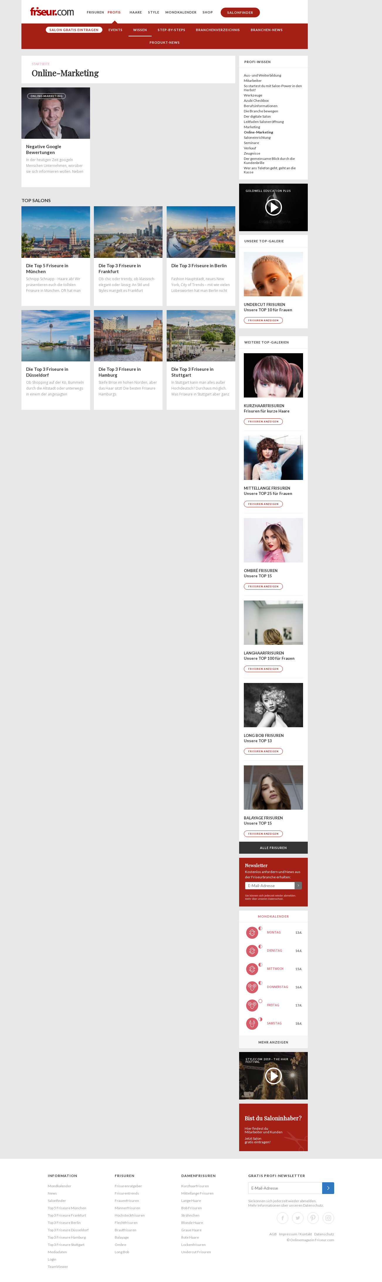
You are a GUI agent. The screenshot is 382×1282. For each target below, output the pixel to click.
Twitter (298, 1218)
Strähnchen (190, 1215)
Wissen (140, 30)
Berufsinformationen (261, 106)
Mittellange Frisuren (197, 1193)
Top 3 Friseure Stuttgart (66, 1244)
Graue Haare (191, 1230)
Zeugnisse (252, 153)
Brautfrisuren (125, 1230)
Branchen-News (267, 30)
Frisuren (95, 12)
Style (153, 12)
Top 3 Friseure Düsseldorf (68, 1230)
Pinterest (313, 1218)
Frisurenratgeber (128, 1186)
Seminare (251, 143)
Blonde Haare (192, 1222)
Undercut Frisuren (196, 1252)
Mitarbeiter (253, 80)
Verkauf (250, 148)
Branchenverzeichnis (218, 30)
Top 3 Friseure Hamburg (67, 1237)
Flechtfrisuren (126, 1222)
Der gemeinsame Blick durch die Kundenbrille (269, 160)
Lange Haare (191, 1200)
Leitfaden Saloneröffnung (264, 121)
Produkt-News (165, 42)
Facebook (282, 1218)
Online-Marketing (258, 132)
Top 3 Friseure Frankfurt (67, 1215)
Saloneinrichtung (257, 137)
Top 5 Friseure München (67, 1208)
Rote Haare (190, 1237)
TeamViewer (58, 1266)
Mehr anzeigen (273, 1042)
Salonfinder (240, 12)
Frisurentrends (127, 1193)
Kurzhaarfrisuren (195, 1186)
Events (116, 30)
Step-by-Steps (171, 30)
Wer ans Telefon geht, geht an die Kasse (270, 170)
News (52, 1193)
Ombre (120, 1244)
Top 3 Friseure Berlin (64, 1222)
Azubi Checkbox (256, 100)
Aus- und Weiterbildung (262, 75)
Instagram (328, 1218)
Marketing (252, 127)
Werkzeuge (253, 95)
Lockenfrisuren (193, 1244)
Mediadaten (57, 1252)
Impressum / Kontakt (295, 1234)
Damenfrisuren (198, 1175)
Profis (114, 12)
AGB (273, 1234)
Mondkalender (181, 12)
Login (52, 1259)
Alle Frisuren (273, 848)
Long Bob (122, 1252)
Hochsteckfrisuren (130, 1215)
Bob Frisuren (191, 1208)
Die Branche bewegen (261, 111)
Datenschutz (275, 898)
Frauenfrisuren (127, 1200)
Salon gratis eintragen (74, 30)
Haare (136, 12)
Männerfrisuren (127, 1208)
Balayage (122, 1237)
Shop (208, 12)
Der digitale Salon (257, 116)
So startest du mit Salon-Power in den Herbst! (273, 88)
